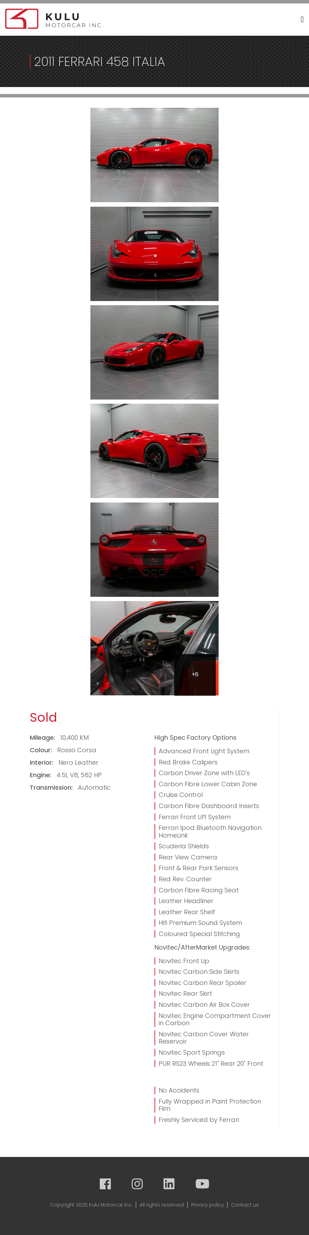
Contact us (245, 1204)
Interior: (42, 762)
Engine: (41, 775)
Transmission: (52, 787)
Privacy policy (207, 1204)
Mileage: (43, 737)
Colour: (42, 750)
